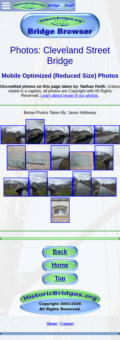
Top (60, 278)
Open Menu (6, 5)
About (51, 323)
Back (60, 251)
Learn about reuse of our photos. (70, 95)
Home (60, 264)
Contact (67, 323)
